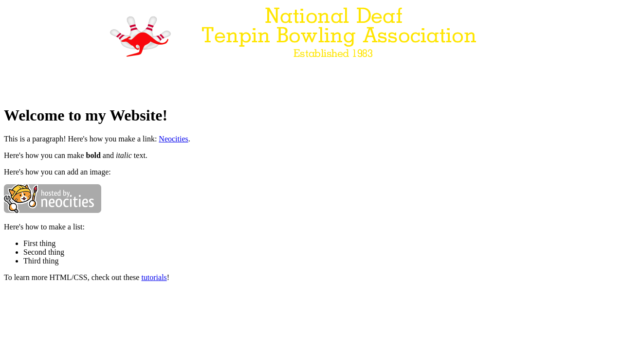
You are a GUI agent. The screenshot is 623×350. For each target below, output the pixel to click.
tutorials (153, 277)
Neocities (173, 139)
